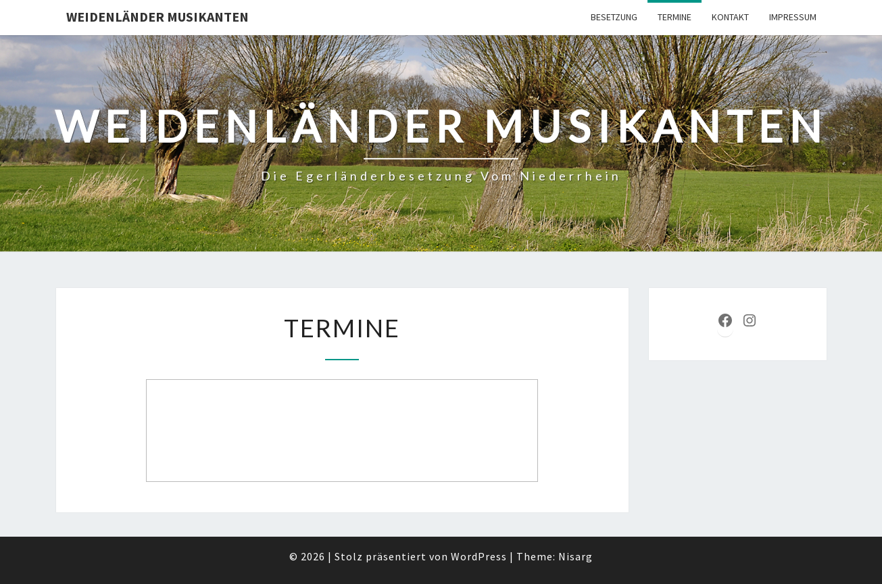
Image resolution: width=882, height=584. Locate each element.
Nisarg (575, 556)
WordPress (479, 556)
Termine (674, 17)
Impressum (792, 17)
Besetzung (614, 17)
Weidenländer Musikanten (157, 16)
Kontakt (730, 17)
